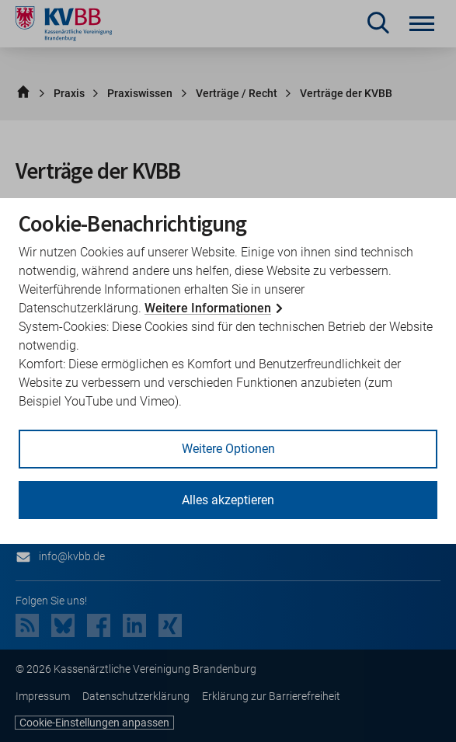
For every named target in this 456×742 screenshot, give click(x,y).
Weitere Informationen (207, 308)
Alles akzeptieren (228, 500)
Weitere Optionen (228, 448)
